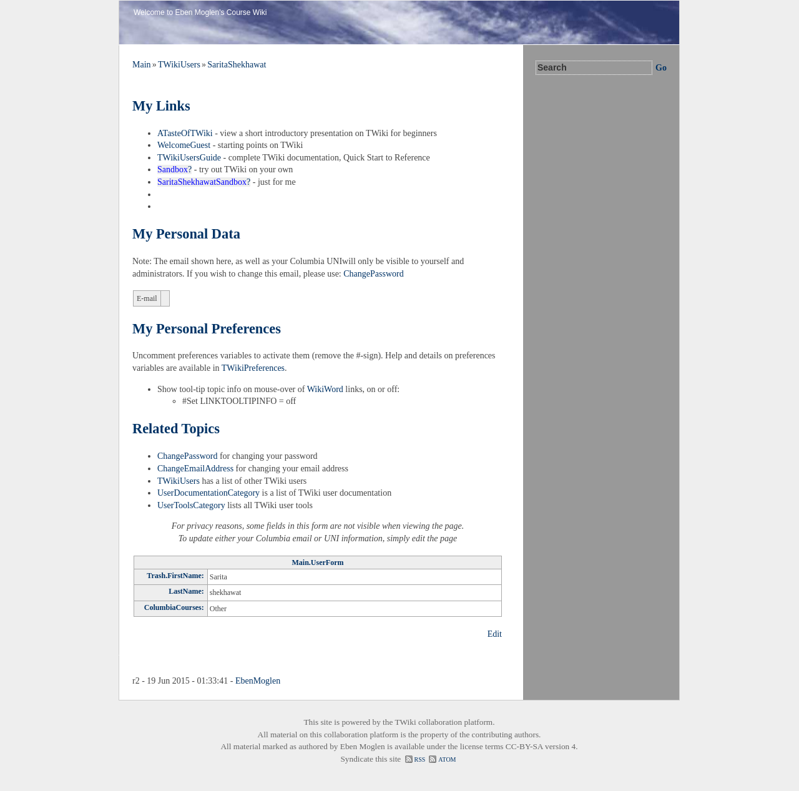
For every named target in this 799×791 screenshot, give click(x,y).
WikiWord (325, 389)
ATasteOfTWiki (185, 133)
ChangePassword (373, 273)
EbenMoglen (257, 680)
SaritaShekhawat (236, 64)
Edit (495, 634)
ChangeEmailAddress (195, 468)
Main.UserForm (318, 562)
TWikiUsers (179, 64)
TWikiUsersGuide (189, 157)
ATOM (447, 759)
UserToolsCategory (191, 505)
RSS (420, 759)
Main (141, 64)
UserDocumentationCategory (208, 493)
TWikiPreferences (253, 368)
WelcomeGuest (183, 145)
